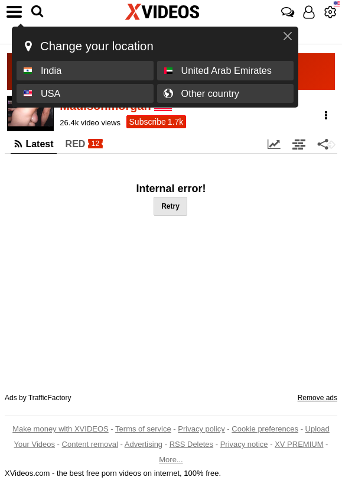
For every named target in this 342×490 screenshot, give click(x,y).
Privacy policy (201, 428)
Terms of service (143, 428)
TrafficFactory (49, 398)
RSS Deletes (191, 444)
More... (171, 459)
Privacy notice (244, 444)
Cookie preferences (265, 428)
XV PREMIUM (299, 444)
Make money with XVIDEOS (60, 428)
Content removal (90, 444)
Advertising (143, 444)
